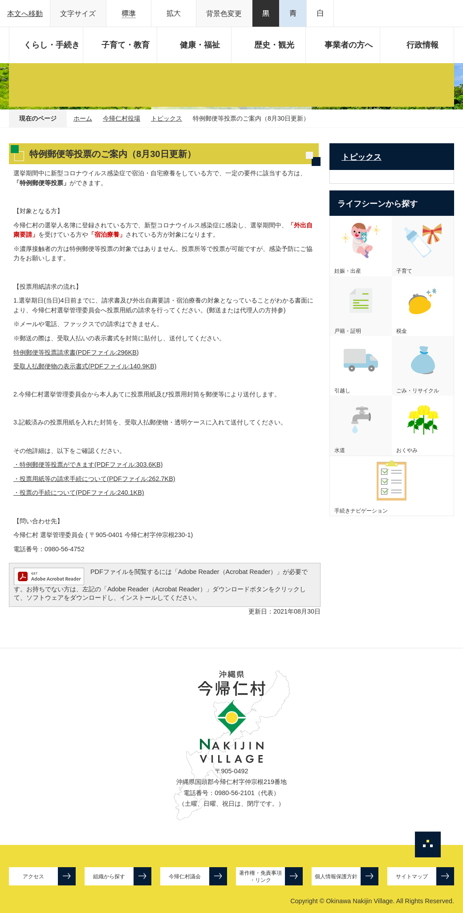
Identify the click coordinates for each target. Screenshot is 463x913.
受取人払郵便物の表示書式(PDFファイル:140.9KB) (85, 366)
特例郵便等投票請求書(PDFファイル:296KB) (76, 352)
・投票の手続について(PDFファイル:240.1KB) (78, 492)
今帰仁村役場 (121, 118)
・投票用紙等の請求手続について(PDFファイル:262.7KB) (94, 478)
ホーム (82, 118)
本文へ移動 (25, 13)
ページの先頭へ (428, 844)
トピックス (166, 118)
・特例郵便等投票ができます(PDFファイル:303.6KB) (88, 464)
